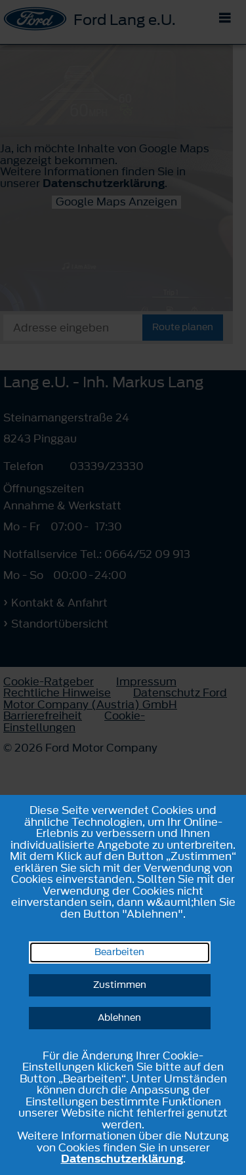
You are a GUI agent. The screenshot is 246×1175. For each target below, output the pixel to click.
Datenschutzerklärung (122, 1158)
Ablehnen (119, 1018)
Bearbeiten (119, 952)
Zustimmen (119, 985)
